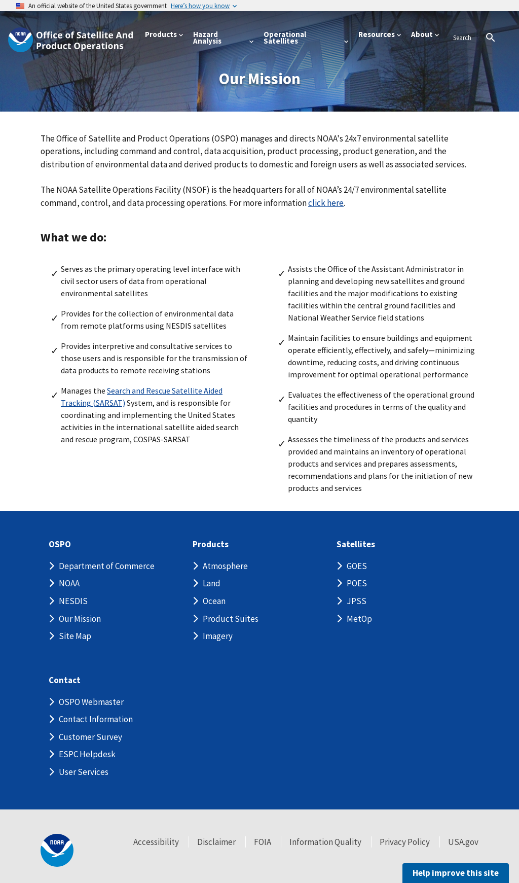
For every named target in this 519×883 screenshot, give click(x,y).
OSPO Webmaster (91, 702)
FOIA (262, 841)
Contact (65, 680)
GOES (357, 566)
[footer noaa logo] (57, 850)
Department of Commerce (107, 566)
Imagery (218, 636)
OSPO (60, 544)
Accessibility (156, 841)
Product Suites (230, 618)
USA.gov (463, 841)
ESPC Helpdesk (87, 754)
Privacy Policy (405, 841)
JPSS (356, 601)
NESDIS (73, 601)
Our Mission (80, 618)
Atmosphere (225, 566)
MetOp (359, 618)
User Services (83, 772)
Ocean (214, 601)
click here (326, 202)
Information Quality (325, 841)
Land (211, 583)
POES (357, 583)
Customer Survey (90, 737)
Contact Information (96, 719)
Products (211, 544)
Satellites (356, 544)
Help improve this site (456, 872)
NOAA (69, 583)
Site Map (75, 636)
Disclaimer (216, 841)
